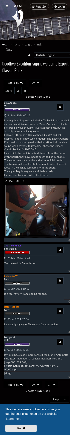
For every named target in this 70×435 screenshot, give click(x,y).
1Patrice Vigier (12, 245)
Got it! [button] (21, 428)
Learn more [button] (13, 418)
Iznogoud (9, 337)
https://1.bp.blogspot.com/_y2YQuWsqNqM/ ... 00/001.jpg (31, 367)
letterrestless (11, 306)
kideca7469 (11, 275)
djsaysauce (10, 102)
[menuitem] (18, 6)
